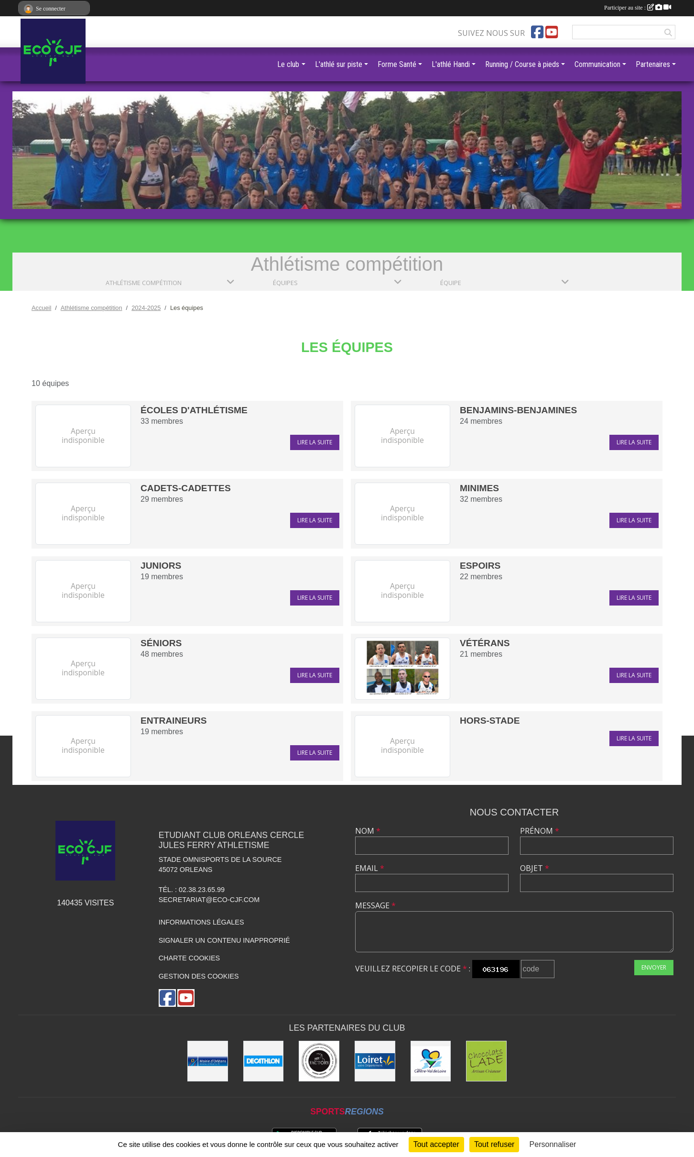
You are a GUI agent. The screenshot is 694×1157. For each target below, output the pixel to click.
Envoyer (653, 967)
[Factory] (319, 1061)
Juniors (161, 566)
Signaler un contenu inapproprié (224, 940)
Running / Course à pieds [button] (522, 64)
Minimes (479, 488)
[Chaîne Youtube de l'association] (551, 32)
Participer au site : (637, 7)
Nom (367, 831)
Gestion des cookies (199, 976)
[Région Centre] (431, 1061)
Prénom (539, 831)
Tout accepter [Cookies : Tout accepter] (436, 1144)
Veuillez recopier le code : (412, 968)
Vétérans (485, 643)
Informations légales (201, 922)
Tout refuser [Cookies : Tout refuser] (494, 1144)
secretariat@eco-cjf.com (209, 900)
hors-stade (490, 721)
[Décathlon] (263, 1061)
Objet (534, 868)
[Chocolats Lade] (486, 1061)
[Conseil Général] (375, 1061)
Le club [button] (288, 64)
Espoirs (480, 566)
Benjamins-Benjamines (518, 410)
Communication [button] (597, 64)
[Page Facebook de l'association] (537, 32)
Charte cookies (189, 958)
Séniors (161, 643)
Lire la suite (314, 442)
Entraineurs (174, 721)
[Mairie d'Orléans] (207, 1061)
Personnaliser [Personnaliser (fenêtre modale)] (553, 1144)
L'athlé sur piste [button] (338, 64)
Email (369, 868)
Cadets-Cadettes (186, 488)
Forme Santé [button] (397, 64)
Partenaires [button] (653, 64)
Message (375, 905)
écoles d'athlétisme (194, 410)
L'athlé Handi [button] (451, 64)
